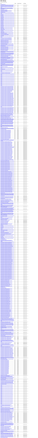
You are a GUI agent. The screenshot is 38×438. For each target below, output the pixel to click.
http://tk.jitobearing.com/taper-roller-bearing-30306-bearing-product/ (7, 416)
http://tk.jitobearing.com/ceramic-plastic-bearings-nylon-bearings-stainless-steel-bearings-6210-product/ (7, 48)
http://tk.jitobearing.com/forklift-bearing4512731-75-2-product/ (6, 156)
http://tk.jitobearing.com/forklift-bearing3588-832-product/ (6, 144)
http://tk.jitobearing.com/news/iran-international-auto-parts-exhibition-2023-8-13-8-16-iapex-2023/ (6, 218)
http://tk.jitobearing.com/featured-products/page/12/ (5, 131)
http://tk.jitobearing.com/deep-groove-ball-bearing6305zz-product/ (7, 105)
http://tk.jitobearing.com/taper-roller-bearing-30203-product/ (6, 413)
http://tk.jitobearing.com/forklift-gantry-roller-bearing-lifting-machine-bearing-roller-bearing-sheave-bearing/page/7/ (7, 169)
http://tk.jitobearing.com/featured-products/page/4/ (5, 134)
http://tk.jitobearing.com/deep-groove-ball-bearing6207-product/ (6, 97)
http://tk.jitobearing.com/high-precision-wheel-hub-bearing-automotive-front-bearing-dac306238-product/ (6, 291)
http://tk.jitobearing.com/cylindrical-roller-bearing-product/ (6, 72)
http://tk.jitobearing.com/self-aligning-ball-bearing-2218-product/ (6, 381)
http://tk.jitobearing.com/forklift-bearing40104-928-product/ (6, 150)
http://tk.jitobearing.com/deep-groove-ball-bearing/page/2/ (6, 90)
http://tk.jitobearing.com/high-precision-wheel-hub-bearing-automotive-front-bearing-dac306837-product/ (6, 293)
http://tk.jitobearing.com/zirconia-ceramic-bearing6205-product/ (6, 434)
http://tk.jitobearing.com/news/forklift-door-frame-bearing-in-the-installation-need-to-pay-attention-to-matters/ (6, 200)
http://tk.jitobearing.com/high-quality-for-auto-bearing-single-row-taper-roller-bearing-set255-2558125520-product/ (6, 321)
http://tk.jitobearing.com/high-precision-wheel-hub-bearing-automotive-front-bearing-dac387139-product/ (6, 304)
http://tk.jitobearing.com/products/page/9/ (4, 373)
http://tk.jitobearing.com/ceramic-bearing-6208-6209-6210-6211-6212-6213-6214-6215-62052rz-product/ (6, 34)
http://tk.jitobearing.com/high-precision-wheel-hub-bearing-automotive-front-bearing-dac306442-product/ (6, 292)
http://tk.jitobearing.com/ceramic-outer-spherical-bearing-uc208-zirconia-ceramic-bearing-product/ (6, 43)
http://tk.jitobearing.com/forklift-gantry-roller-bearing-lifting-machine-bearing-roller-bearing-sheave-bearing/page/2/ (7, 162)
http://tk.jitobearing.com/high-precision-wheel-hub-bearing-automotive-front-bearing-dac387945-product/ (6, 308)
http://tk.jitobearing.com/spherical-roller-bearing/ (5, 405)
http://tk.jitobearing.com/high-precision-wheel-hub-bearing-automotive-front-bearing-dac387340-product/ (6, 306)
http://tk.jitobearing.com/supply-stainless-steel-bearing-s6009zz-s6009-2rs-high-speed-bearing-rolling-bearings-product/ (6, 411)
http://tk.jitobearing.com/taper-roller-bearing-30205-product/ (6, 414)
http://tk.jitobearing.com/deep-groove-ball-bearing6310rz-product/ (7, 110)
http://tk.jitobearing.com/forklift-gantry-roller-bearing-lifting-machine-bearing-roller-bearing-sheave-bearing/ (7, 170)
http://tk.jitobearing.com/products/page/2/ (4, 367)
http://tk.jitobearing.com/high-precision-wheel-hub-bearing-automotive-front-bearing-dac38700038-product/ (6, 303)
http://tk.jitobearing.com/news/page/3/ (4, 222)
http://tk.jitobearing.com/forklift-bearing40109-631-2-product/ (6, 152)
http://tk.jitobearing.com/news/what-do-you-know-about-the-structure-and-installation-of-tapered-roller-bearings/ (6, 233)
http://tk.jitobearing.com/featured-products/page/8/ (5, 137)
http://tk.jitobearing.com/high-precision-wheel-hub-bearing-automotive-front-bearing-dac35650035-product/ (6, 301)
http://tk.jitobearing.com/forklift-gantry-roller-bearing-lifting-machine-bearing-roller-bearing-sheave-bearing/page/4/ (7, 165)
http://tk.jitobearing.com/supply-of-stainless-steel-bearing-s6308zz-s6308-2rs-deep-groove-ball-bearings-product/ (7, 409)
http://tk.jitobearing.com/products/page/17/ (4, 365)
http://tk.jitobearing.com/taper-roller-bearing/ (4, 420)
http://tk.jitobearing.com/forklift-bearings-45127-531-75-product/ (6, 159)
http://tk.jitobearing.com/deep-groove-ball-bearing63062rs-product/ (7, 107)
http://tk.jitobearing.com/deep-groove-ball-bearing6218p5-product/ (7, 101)
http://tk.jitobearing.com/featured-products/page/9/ (5, 138)
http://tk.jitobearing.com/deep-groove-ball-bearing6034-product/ (6, 94)
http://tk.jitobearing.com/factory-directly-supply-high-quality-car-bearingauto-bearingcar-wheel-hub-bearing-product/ (6, 117)
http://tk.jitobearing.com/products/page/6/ (4, 371)
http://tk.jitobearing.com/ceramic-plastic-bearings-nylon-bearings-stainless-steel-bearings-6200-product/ (7, 46)
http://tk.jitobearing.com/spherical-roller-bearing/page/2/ (6, 404)
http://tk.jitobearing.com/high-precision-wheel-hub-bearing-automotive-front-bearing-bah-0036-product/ (6, 281)
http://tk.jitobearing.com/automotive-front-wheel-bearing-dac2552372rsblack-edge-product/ (6, 10)
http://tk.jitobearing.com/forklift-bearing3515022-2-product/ (6, 142)
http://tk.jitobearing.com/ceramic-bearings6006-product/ (6, 37)
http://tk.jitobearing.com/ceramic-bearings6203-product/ (6, 38)
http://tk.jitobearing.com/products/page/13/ (4, 362)
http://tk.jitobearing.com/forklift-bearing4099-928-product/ (6, 155)
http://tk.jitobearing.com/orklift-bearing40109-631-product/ (6, 342)
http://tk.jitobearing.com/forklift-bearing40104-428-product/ (6, 149)
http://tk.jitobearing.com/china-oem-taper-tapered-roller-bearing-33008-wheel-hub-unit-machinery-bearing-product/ (6, 54)
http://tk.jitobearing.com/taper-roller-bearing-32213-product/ (6, 417)
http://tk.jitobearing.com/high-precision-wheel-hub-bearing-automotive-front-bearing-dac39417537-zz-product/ (6, 309)
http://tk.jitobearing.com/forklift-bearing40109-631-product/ (6, 153)
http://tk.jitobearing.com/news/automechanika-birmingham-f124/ (6, 196)
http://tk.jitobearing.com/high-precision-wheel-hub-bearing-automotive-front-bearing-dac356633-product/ (6, 302)
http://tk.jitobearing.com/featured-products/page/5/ (5, 135)
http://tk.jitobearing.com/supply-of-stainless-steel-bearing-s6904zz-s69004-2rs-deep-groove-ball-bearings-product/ (7, 410)
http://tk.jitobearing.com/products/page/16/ (4, 364)
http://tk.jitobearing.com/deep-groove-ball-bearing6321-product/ (6, 112)
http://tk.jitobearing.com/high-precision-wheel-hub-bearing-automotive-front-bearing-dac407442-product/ (6, 313)
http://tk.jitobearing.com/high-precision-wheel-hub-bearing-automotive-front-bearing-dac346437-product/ (6, 296)
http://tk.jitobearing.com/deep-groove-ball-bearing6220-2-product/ (7, 102)
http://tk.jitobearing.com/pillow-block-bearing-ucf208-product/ (6, 350)
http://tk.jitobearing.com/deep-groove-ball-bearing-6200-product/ (6, 87)
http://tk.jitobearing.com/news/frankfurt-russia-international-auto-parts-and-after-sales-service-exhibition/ (6, 202)
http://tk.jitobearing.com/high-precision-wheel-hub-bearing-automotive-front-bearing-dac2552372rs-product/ (6, 284)
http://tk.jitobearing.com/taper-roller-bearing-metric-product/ (6, 419)
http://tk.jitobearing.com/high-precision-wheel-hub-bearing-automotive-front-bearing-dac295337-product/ (6, 289)
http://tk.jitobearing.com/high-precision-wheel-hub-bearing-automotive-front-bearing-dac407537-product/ (6, 315)
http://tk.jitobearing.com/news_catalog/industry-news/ (5, 339)
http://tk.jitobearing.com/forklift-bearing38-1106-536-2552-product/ (7, 147)
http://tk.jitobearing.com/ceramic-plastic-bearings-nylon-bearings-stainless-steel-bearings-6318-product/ (7, 49)
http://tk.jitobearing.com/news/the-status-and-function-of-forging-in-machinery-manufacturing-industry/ (7, 229)
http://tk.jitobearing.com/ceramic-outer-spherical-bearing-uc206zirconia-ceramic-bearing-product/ (6, 41)
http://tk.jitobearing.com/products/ (3, 374)
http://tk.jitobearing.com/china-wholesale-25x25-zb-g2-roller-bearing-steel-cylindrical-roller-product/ (6, 55)
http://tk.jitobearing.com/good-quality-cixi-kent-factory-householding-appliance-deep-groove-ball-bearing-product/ (7, 279)
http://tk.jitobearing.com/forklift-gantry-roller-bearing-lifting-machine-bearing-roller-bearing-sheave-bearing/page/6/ (7, 167)
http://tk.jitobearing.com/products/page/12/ (4, 361)
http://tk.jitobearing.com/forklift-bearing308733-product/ (5, 141)
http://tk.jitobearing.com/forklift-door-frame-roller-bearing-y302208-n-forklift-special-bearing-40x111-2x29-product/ (7, 161)
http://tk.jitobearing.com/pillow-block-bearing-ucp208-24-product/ (6, 353)
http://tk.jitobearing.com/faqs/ (3, 129)
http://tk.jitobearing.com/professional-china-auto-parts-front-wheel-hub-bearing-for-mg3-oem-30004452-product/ (7, 375)
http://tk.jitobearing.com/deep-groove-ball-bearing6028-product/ (6, 93)
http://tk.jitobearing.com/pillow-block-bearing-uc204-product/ (6, 347)
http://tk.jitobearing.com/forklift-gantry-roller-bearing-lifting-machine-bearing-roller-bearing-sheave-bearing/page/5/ (7, 166)
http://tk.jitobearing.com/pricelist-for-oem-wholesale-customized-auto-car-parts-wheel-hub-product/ (6, 359)
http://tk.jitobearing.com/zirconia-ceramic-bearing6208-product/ (6, 435)
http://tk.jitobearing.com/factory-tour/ (4, 127)
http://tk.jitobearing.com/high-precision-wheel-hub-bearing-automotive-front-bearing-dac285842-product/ (6, 285)
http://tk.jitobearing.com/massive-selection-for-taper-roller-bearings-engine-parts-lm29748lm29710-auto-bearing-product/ (7, 336)
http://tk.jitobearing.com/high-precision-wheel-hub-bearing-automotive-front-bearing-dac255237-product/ (6, 283)
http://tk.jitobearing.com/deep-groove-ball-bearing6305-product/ (6, 104)
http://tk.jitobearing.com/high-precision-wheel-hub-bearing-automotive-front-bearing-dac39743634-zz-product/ (6, 311)
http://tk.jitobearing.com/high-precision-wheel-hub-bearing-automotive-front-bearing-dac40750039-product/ (6, 314)
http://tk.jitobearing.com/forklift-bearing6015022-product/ (6, 158)
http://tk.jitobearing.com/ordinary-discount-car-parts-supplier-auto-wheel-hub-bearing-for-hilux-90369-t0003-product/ (7, 346)
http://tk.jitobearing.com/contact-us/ (4, 66)
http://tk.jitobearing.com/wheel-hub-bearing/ (4, 427)
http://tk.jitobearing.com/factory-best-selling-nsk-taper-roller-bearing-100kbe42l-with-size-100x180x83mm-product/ (7, 116)
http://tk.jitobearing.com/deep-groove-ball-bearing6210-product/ (6, 99)
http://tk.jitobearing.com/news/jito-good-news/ (5, 220)
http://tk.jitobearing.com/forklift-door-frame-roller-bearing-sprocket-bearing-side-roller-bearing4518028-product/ (7, 160)
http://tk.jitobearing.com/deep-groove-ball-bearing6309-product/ (6, 109)
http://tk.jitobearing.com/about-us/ (3, 9)
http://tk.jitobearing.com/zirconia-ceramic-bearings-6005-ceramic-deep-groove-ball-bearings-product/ (7, 437)
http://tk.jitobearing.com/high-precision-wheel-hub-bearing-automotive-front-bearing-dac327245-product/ (6, 294)
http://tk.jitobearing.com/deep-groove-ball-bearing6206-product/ (6, 96)
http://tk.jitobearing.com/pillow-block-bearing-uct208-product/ (6, 356)
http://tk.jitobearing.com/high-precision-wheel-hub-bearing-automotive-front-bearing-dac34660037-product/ (6, 297)
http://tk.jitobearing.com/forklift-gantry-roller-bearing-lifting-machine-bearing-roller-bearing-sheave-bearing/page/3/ (7, 164)
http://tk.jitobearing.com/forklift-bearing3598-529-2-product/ (6, 145)
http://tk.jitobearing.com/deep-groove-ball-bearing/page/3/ (6, 91)
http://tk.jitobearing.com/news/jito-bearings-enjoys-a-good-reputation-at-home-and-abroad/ (6, 219)
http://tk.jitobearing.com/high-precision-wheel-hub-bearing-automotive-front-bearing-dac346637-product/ (6, 298)
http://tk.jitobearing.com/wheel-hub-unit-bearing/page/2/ (6, 428)
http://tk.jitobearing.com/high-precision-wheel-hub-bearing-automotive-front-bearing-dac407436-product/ (6, 312)
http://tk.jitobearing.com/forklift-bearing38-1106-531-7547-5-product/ (7, 146)
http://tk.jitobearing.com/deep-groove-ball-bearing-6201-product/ (6, 88)
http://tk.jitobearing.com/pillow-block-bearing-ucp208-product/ (6, 354)
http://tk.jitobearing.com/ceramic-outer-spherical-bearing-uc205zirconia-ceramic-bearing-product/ (6, 40)
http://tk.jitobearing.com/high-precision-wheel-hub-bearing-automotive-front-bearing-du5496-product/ (6, 317)
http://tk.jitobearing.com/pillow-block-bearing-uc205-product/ (6, 348)
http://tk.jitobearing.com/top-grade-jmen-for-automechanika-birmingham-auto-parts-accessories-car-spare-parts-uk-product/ (6, 422)
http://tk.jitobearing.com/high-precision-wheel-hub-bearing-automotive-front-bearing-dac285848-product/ (6, 288)
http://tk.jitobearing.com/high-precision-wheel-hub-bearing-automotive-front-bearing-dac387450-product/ (6, 307)
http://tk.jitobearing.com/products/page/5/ (4, 370)
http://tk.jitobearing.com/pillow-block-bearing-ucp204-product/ (6, 351)
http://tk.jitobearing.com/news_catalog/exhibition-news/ (5, 338)
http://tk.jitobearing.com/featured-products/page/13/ (5, 132)
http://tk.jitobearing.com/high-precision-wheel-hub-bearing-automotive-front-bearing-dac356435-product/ (6, 299)
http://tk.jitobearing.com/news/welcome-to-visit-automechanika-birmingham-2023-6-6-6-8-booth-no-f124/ (6, 232)
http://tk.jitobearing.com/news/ (3, 239)
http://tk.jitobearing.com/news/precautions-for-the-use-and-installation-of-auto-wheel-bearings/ (6, 223)
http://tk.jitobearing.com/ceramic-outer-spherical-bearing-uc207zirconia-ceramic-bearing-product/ (6, 42)
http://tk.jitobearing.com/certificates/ (4, 50)
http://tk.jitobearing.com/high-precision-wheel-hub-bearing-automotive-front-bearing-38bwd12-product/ (6, 280)
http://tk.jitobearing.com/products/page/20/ (4, 368)
